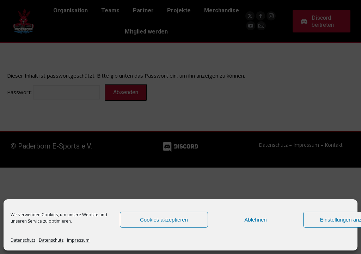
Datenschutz (23, 240)
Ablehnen (255, 220)
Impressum (78, 240)
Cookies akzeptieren (164, 220)
